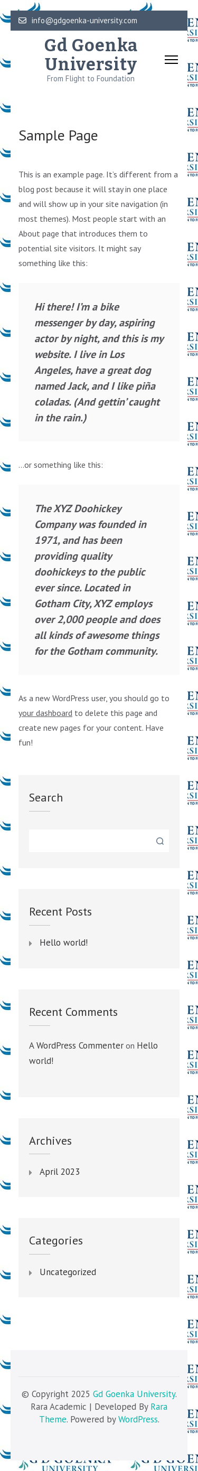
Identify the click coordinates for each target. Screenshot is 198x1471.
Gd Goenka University (91, 54)
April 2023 (60, 1172)
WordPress (138, 1419)
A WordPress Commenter (76, 1045)
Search (46, 797)
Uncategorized (68, 1272)
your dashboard (45, 713)
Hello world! (64, 943)
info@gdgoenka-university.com (77, 20)
